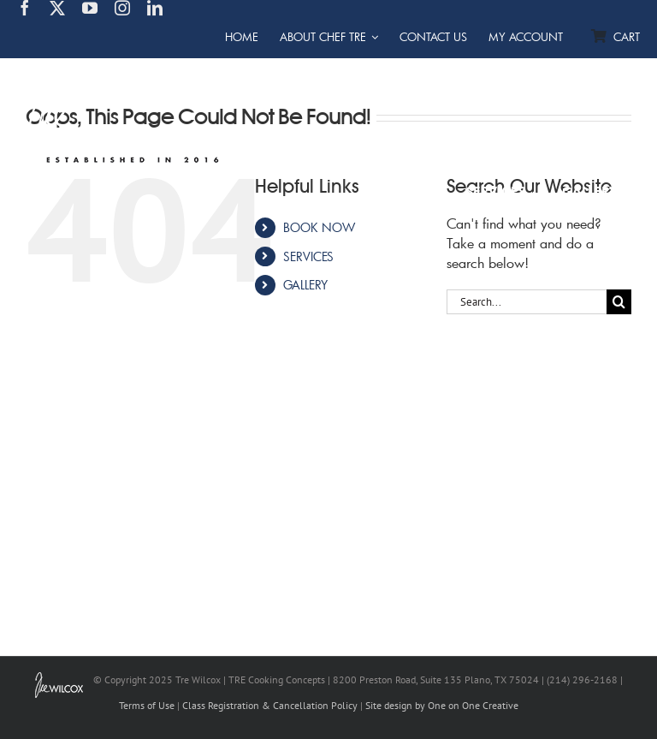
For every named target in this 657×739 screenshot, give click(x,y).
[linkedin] (155, 7)
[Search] (619, 301)
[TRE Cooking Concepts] (126, 69)
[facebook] (25, 7)
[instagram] (122, 7)
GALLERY (305, 285)
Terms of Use (147, 705)
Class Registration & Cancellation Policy (270, 705)
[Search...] (527, 301)
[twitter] (57, 7)
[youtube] (90, 7)
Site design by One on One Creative (441, 705)
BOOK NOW (319, 227)
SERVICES (308, 256)
